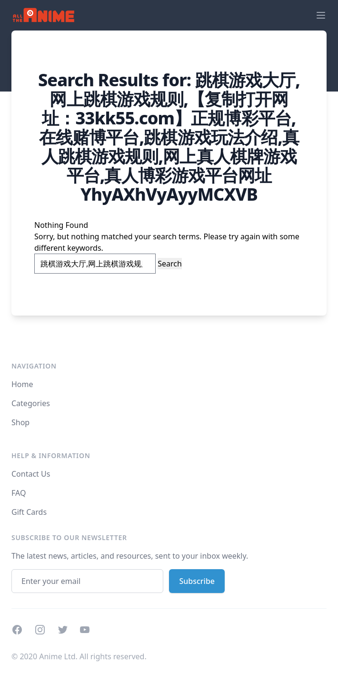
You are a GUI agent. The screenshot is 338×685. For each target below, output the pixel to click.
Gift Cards (29, 512)
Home (22, 384)
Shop (20, 422)
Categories (30, 403)
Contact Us (30, 474)
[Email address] (87, 581)
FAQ (18, 493)
